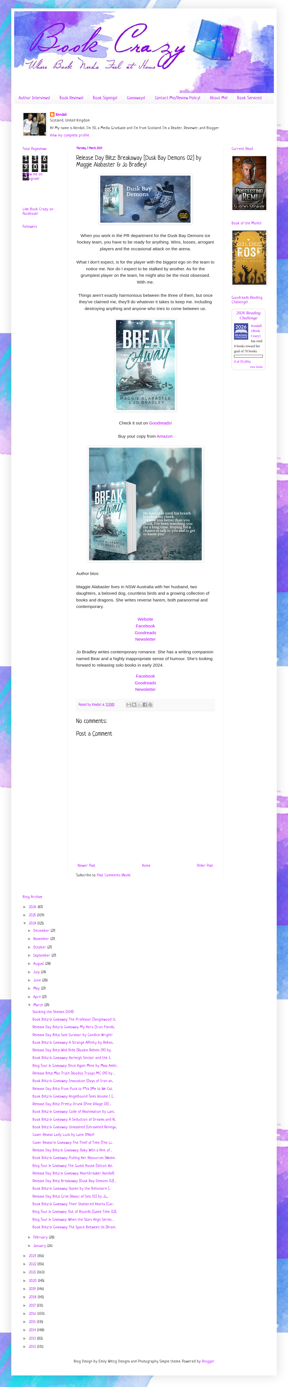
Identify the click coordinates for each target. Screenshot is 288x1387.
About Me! (219, 98)
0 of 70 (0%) (242, 361)
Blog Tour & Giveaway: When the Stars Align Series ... (73, 1220)
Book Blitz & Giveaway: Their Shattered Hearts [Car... (73, 1204)
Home (146, 866)
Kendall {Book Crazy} (256, 331)
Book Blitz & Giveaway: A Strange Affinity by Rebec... (73, 1043)
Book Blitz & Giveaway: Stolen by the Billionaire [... (71, 1189)
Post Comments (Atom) (113, 875)
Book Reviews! (71, 98)
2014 (33, 1330)
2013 (33, 1339)
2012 (33, 1347)
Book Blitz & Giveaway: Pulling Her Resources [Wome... (73, 1158)
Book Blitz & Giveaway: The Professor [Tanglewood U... (74, 1019)
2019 (33, 1289)
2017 (33, 1306)
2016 (33, 1314)
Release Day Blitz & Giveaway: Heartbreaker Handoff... (73, 1173)
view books (256, 366)
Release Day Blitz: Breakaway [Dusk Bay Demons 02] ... (74, 1181)
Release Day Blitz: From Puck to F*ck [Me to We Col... (72, 1089)
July (37, 972)
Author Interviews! (34, 98)
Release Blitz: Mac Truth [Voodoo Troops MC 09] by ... (73, 1073)
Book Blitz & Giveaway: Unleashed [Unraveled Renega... (74, 1127)
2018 (33, 1297)
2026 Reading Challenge (248, 315)
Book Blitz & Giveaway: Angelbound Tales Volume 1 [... (73, 1096)
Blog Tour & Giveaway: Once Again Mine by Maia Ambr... (74, 1066)
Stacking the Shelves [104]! (53, 1012)
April (37, 997)
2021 (33, 1272)
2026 (33, 907)
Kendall (61, 115)
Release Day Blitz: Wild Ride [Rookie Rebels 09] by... (71, 1050)
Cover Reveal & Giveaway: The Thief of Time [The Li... (72, 1143)
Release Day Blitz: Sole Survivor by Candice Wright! (72, 1035)
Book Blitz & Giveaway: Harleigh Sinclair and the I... (71, 1058)
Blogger (208, 1361)
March (38, 1005)
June (37, 980)
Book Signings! (105, 98)
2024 (33, 923)
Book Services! (249, 98)
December (42, 931)
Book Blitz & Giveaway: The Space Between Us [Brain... (74, 1227)
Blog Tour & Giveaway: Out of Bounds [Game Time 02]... (74, 1212)
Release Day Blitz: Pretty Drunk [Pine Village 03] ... (71, 1104)
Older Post (205, 866)
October (40, 947)
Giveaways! (136, 98)
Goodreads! (160, 423)
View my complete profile (69, 135)
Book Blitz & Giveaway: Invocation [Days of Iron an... (72, 1081)
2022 (33, 1264)
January (40, 1246)
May (37, 988)
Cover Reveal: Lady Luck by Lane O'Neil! (63, 1135)
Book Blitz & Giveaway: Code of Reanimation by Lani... (73, 1112)
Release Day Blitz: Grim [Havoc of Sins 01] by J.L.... (70, 1196)
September (42, 956)
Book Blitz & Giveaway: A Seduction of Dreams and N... (73, 1120)
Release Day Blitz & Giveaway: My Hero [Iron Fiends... (73, 1027)
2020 (33, 1281)
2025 (33, 915)
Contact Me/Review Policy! (177, 98)
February (41, 1237)
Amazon (165, 436)
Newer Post (86, 866)
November (41, 939)
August (39, 964)
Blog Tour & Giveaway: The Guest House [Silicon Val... (72, 1166)
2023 (33, 1256)
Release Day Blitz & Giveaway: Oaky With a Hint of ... (72, 1150)
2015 (33, 1322)
